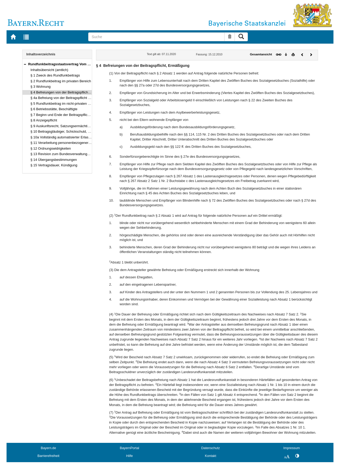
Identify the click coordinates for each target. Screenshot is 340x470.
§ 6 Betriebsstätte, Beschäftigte (54, 109)
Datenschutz (210, 448)
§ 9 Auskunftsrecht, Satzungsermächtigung (63, 126)
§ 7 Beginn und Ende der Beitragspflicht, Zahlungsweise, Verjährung (82, 115)
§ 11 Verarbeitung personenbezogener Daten (64, 143)
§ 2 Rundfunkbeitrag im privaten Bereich (61, 81)
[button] (25, 64)
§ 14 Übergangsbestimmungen (54, 160)
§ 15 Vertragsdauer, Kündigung (54, 165)
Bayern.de (48, 448)
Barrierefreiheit (48, 456)
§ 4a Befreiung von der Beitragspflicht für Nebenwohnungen (76, 98)
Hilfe (129, 456)
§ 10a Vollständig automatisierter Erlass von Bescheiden (73, 137)
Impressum (291, 448)
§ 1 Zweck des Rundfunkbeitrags (55, 75)
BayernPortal (129, 448)
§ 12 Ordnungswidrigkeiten (51, 148)
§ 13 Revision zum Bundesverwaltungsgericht (65, 154)
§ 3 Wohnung (41, 87)
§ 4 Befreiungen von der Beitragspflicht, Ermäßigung (70, 92)
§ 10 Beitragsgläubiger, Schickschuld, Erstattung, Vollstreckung (78, 131)
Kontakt (210, 456)
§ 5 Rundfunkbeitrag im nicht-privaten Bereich (65, 103)
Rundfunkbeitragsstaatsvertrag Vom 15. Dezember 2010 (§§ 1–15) (80, 64)
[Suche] (156, 36)
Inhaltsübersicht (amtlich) (49, 70)
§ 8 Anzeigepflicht (44, 120)
